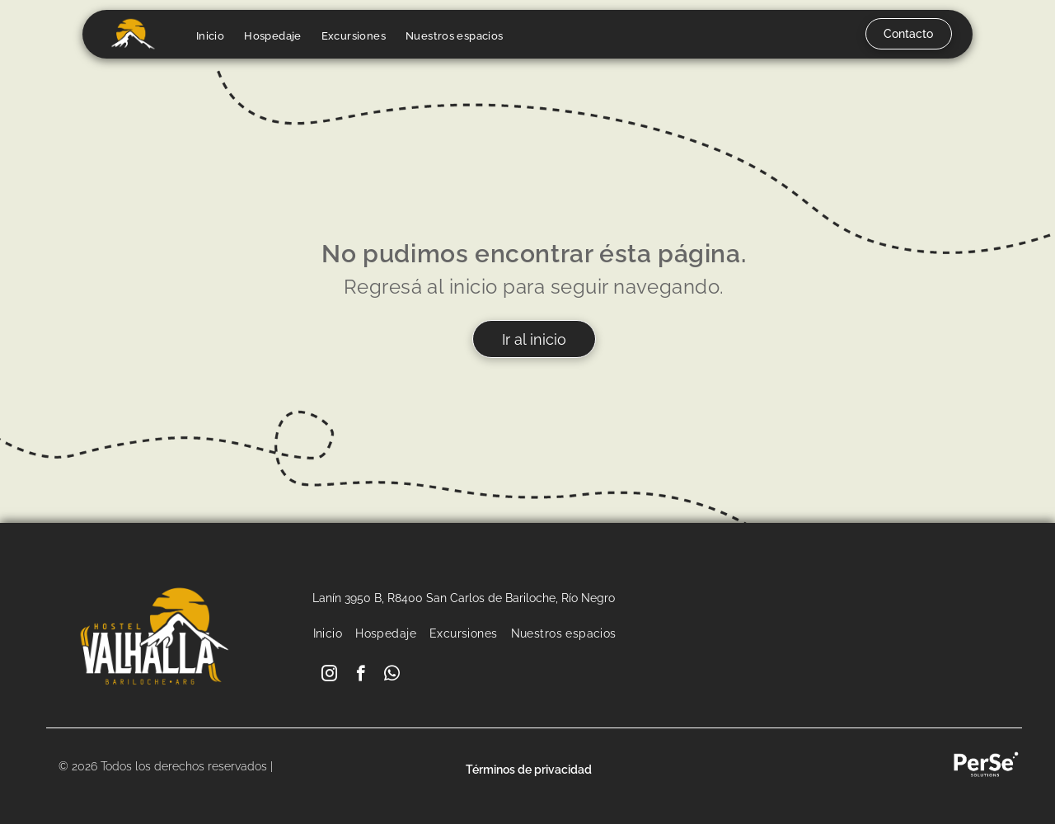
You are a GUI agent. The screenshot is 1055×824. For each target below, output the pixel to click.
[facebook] (361, 676)
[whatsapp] (392, 676)
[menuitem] (210, 35)
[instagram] (329, 676)
